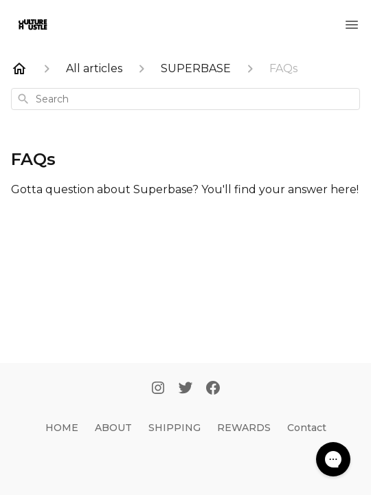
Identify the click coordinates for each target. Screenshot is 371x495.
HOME (61, 427)
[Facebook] (213, 389)
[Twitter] (185, 389)
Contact (306, 427)
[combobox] (185, 99)
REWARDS (244, 427)
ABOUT (113, 427)
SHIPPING (174, 427)
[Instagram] (158, 389)
